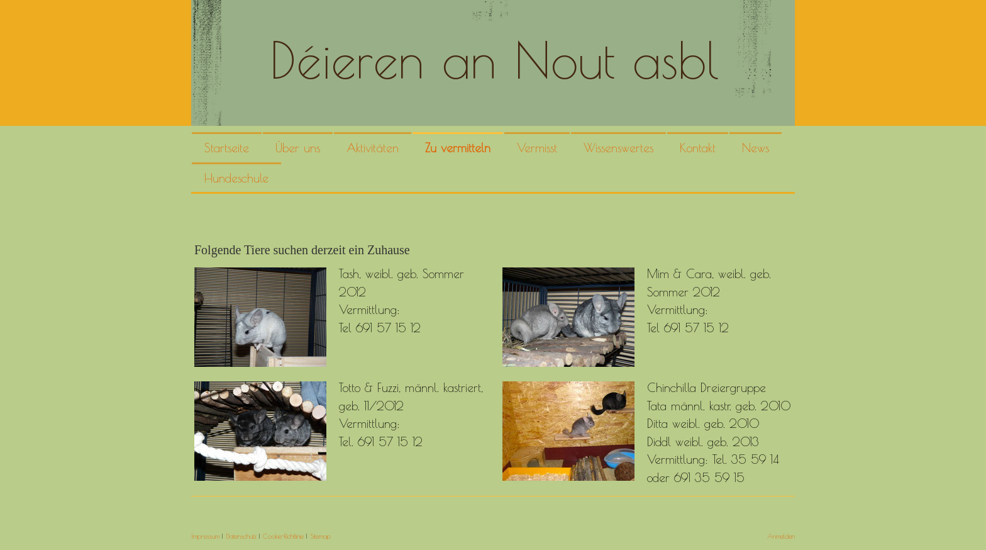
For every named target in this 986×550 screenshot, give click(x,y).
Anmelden (781, 536)
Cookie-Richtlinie (283, 536)
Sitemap (320, 536)
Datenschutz (241, 536)
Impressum (205, 536)
